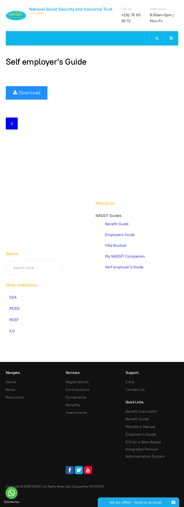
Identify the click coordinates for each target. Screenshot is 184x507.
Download (26, 93)
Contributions (77, 389)
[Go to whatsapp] (11, 493)
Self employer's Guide (46, 61)
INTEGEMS (96, 486)
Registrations (77, 381)
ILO (12, 330)
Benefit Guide (117, 223)
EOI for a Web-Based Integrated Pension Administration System (145, 449)
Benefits (73, 404)
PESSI (14, 308)
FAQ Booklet (115, 245)
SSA (13, 297)
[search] (156, 38)
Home (11, 381)
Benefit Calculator (141, 411)
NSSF (14, 319)
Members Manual (140, 426)
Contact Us (135, 389)
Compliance (76, 397)
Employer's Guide (141, 434)
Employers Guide (120, 234)
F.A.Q (130, 381)
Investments (76, 412)
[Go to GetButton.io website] (11, 502)
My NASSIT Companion (125, 256)
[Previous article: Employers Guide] (12, 124)
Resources (15, 397)
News (10, 389)
